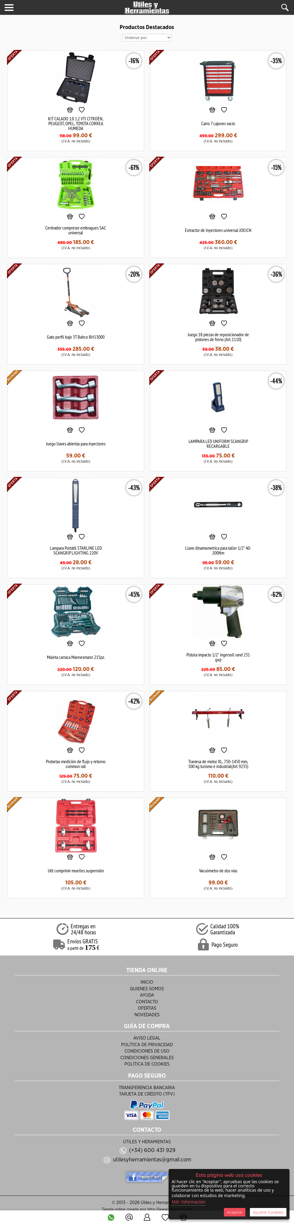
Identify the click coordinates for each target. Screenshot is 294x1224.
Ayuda (147, 995)
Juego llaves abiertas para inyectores (75, 444)
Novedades (147, 1015)
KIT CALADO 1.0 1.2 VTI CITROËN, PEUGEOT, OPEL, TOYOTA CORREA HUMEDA (75, 123)
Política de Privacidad (147, 1045)
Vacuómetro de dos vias (218, 871)
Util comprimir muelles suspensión (76, 871)
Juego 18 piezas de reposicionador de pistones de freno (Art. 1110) (218, 336)
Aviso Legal (146, 1038)
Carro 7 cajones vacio (218, 123)
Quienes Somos (147, 989)
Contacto (147, 1002)
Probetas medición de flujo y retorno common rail (75, 763)
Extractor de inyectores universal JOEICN (218, 230)
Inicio (147, 982)
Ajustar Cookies (268, 1212)
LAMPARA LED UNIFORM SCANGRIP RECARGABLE (218, 443)
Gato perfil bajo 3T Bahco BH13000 (76, 337)
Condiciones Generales (147, 1058)
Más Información (188, 1202)
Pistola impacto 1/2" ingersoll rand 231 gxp (218, 657)
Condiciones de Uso (147, 1051)
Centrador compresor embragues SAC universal (75, 230)
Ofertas (147, 1008)
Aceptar (234, 1212)
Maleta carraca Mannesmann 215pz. (76, 657)
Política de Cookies (147, 1064)
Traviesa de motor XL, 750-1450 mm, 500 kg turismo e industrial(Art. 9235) (218, 763)
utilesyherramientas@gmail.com (152, 1160)
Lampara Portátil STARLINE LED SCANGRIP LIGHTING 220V (76, 550)
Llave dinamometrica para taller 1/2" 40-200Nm (218, 550)
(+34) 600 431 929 (152, 1150)
